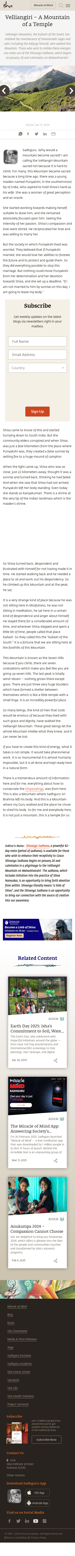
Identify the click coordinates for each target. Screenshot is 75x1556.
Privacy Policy (38, 1537)
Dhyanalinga (34, 789)
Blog (10, 1314)
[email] (53, 134)
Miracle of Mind (17, 1306)
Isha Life (12, 1388)
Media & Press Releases (22, 1339)
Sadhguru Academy (19, 1363)
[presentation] (37, 403)
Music (11, 1323)
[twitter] (36, 134)
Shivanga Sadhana (37, 846)
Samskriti (13, 1380)
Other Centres (16, 1475)
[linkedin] (45, 134)
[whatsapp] (20, 134)
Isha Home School (18, 1372)
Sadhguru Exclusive (19, 1355)
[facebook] (28, 134)
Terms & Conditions (17, 1537)
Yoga (10, 1347)
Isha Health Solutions (20, 1396)
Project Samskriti (18, 1404)
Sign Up (37, 411)
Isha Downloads (17, 1331)
